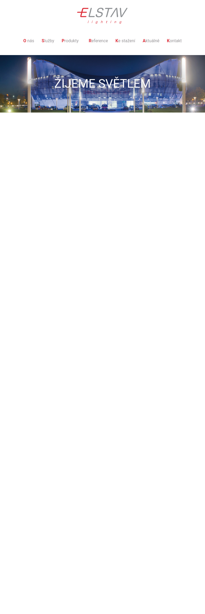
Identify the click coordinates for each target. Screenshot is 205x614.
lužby (48, 40)
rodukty (70, 40)
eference (98, 40)
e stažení (125, 40)
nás (28, 40)
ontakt (174, 40)
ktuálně (151, 40)
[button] (71, 41)
